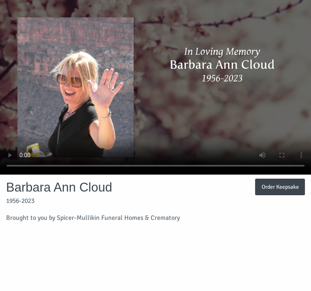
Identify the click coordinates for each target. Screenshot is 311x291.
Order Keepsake (280, 186)
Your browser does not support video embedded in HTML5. (155, 87)
